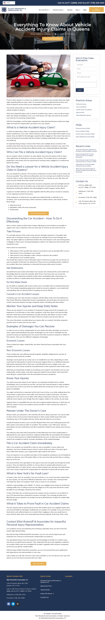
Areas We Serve (47, 593)
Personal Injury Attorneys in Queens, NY (50, 581)
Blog (84, 10)
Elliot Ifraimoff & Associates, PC (17, 9)
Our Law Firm (44, 9)
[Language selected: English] (9, 2)
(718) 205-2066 (19, 598)
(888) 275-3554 (25, 591)
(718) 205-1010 (20, 594)
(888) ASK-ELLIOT (13, 591)
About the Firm (46, 586)
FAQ (78, 9)
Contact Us (44, 597)
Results (69, 10)
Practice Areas (58, 9)
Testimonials (45, 590)
